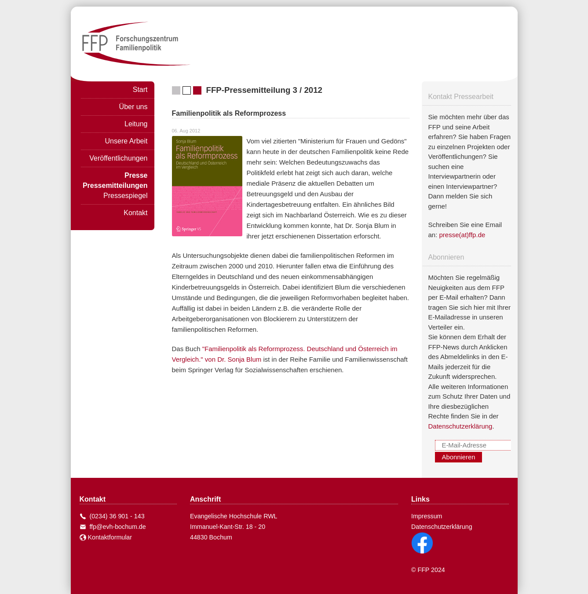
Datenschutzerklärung (460, 426)
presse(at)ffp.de (462, 234)
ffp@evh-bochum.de (116, 526)
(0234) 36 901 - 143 (115, 516)
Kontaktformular (106, 537)
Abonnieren (458, 457)
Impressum (426, 516)
